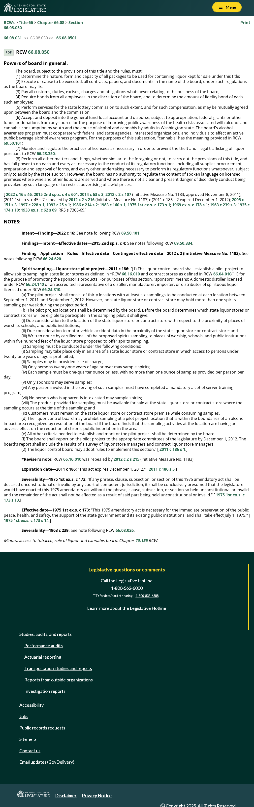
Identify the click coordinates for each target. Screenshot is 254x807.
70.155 (141, 540)
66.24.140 (35, 284)
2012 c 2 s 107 (118, 194)
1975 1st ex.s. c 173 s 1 (148, 205)
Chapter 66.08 (50, 22)
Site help (27, 739)
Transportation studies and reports (58, 668)
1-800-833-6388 (147, 596)
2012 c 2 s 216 (82, 199)
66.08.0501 (66, 38)
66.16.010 (131, 274)
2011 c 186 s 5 (162, 469)
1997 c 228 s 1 (31, 205)
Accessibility (31, 705)
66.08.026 (125, 530)
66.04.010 (222, 274)
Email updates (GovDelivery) (46, 762)
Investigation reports (44, 691)
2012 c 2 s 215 (126, 459)
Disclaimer (65, 795)
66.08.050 (39, 52)
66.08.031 (13, 38)
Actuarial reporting (42, 657)
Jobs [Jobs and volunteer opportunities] (23, 716)
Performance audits (43, 645)
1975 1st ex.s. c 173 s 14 (26, 520)
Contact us (29, 750)
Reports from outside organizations (58, 679)
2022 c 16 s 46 (19, 194)
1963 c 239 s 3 (223, 205)
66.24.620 (52, 259)
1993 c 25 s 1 (58, 205)
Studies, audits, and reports (45, 634)
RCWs (9, 22)
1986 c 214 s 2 (85, 205)
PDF (8, 52)
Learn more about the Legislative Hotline (126, 608)
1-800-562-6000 (127, 588)
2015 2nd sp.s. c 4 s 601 (56, 194)
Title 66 (26, 22)
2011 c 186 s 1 (172, 449)
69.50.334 (183, 243)
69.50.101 (13, 143)
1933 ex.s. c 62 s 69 (39, 210)
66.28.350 (46, 153)
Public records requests (42, 727)
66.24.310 (51, 289)
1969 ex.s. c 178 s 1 (190, 205)
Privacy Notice (97, 795)
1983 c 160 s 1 (113, 205)
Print (245, 22)
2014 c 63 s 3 (91, 194)
